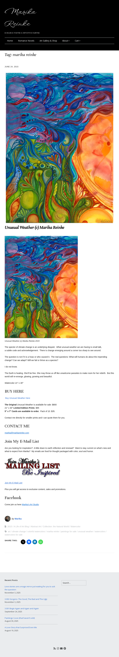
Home (10, 40)
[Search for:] (73, 582)
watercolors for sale (13, 535)
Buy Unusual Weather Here (17, 398)
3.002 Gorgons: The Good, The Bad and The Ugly (26, 599)
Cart (77, 40)
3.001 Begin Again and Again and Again (22, 608)
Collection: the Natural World (56, 526)
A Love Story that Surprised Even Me (21, 627)
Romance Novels (26, 40)
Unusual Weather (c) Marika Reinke (34, 227)
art (9, 531)
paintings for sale (68, 531)
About (65, 40)
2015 (9, 526)
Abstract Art (36, 526)
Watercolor (75, 526)
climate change (19, 531)
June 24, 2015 (11, 67)
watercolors (100, 531)
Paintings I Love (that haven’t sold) (20, 618)
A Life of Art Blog (21, 526)
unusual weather (85, 531)
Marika (18, 518)
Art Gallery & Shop (48, 40)
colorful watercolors (36, 531)
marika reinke (53, 531)
